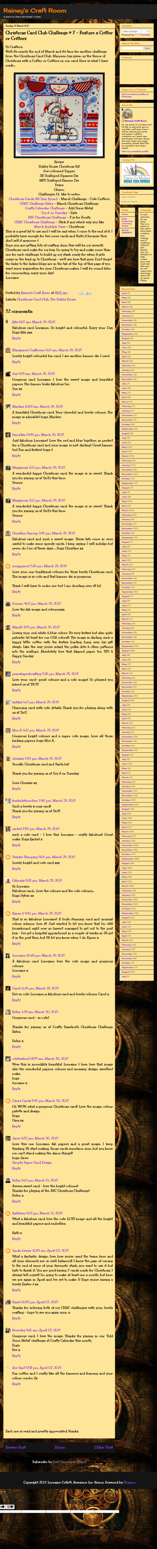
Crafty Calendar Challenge (45, 208)
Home (60, 1447)
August (125, 338)
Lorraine (18, 955)
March (125, 306)
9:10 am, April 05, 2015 (43, 1330)
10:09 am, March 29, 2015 (44, 406)
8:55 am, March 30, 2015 (49, 1059)
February (126, 311)
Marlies (18, 406)
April (124, 302)
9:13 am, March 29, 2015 (64, 350)
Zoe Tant (18, 1368)
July (124, 343)
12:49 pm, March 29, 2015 (45, 435)
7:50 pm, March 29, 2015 (41, 829)
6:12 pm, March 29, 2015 (41, 702)
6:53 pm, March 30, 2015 (39, 1138)
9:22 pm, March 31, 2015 (44, 1213)
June (124, 293)
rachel (17, 829)
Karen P (18, 913)
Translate (142, 35)
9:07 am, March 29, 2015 (37, 322)
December (127, 320)
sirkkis (17, 702)
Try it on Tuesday (54, 213)
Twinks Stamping (25, 857)
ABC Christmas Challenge (47, 217)
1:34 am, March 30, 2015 (40, 1012)
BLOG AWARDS (127, 231)
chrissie (18, 758)
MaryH (17, 627)
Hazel (16, 1302)
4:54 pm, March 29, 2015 (41, 627)
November (127, 325)
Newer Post (16, 1447)
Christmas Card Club (33, 299)
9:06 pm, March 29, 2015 (56, 857)
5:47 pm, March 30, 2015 (50, 1101)
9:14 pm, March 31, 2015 (40, 1180)
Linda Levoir (21, 1250)
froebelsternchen (25, 801)
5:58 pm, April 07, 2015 (43, 1368)
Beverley (18, 1330)
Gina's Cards (21, 1101)
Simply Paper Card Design (32, 1162)
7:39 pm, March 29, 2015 (43, 758)
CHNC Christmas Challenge (34, 222)
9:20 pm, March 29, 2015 (43, 880)
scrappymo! (21, 566)
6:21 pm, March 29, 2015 (41, 730)
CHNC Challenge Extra (36, 203)
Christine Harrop (25, 533)
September (127, 334)
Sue (15, 374)
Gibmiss (18, 880)
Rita (15, 322)
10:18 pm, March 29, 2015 (45, 955)
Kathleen (18, 1213)
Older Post (103, 1447)
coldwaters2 (21, 1059)
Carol (16, 988)
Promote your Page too (129, 201)
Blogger (129, 1482)
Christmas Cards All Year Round (33, 199)
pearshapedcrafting (26, 674)
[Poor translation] (10, 1507)
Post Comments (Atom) (69, 1462)
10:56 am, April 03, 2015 (50, 1250)
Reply (16, 338)
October (126, 329)
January (126, 316)
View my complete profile (135, 151)
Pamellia (18, 435)
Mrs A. (17, 730)
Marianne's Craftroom (28, 350)
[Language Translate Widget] (135, 31)
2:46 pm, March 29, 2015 (57, 533)
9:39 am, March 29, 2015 (37, 374)
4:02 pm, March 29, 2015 (42, 603)
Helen (16, 1012)
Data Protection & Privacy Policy (127, 222)
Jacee (16, 1138)
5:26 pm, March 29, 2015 (60, 674)
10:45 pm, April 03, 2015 (39, 1302)
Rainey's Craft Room (34, 10)
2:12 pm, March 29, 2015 (47, 467)
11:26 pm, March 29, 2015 (40, 988)
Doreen (17, 603)
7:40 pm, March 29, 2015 (57, 801)
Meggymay (20, 467)
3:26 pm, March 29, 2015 (48, 566)
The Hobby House (63, 299)
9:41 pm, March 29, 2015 (43, 913)
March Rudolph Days (49, 226)
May (124, 297)
